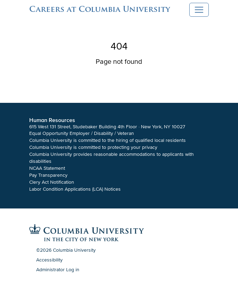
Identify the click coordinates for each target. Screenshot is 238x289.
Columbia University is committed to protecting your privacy (93, 147)
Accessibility (49, 260)
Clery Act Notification (51, 182)
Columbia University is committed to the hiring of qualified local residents (107, 140)
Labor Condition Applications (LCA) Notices (75, 189)
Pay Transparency (48, 175)
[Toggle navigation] (199, 10)
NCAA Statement (47, 168)
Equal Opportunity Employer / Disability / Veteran (81, 133)
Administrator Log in (57, 270)
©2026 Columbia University (66, 250)
